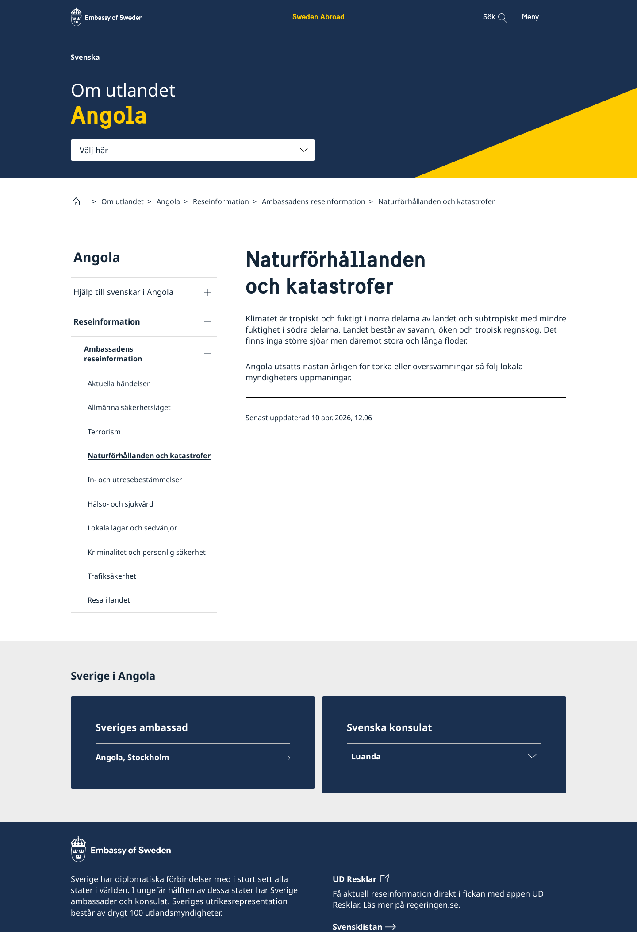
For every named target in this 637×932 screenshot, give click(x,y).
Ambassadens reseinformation (313, 201)
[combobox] (193, 150)
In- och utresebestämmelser (135, 479)
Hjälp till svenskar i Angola (123, 291)
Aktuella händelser (119, 383)
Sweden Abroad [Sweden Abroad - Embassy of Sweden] (318, 17)
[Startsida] (79, 201)
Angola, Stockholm (132, 757)
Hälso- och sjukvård (120, 504)
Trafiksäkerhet (112, 576)
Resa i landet (109, 600)
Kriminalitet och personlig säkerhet (147, 552)
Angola (168, 201)
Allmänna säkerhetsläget (129, 407)
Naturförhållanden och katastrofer (149, 455)
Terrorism (104, 431)
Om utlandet (122, 201)
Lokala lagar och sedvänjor (132, 528)
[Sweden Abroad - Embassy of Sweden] (115, 17)
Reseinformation (221, 201)
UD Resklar (354, 879)
